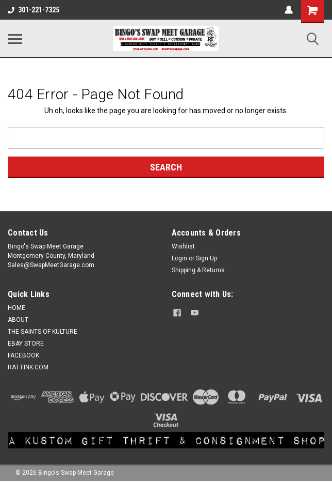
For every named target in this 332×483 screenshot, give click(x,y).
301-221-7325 (33, 10)
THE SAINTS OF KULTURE (42, 331)
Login (179, 258)
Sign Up (206, 258)
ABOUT (18, 319)
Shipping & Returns (198, 270)
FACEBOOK (23, 355)
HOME (16, 307)
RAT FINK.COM (28, 367)
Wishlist (183, 246)
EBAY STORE (26, 343)
